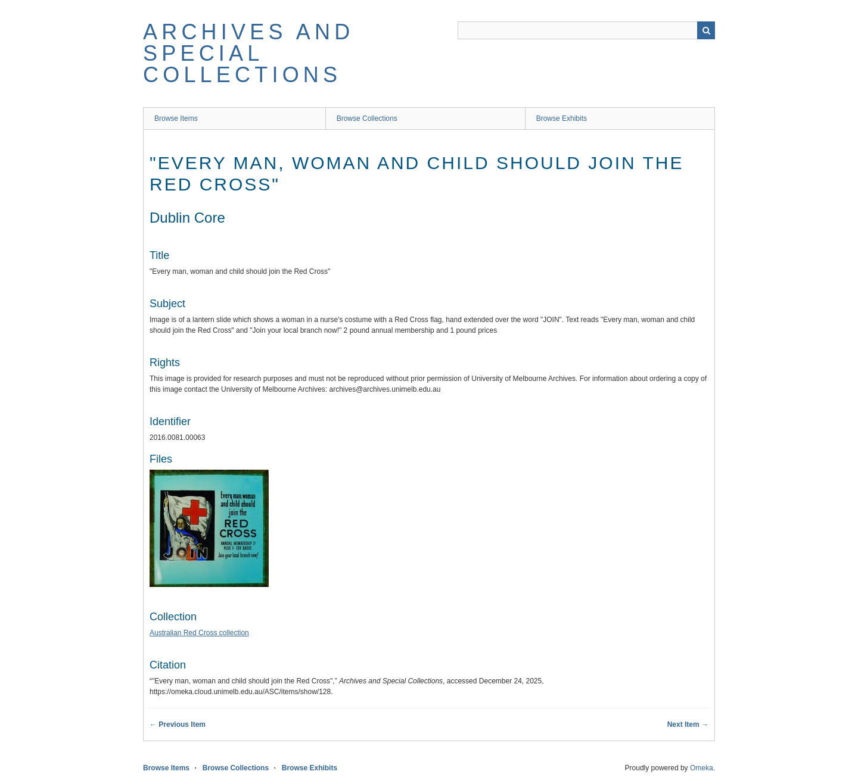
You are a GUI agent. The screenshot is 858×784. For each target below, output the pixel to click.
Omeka (701, 768)
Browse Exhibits (561, 118)
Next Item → (687, 724)
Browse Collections (367, 118)
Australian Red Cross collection (199, 633)
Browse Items (176, 118)
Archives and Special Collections (248, 53)
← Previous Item (178, 724)
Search (706, 30)
